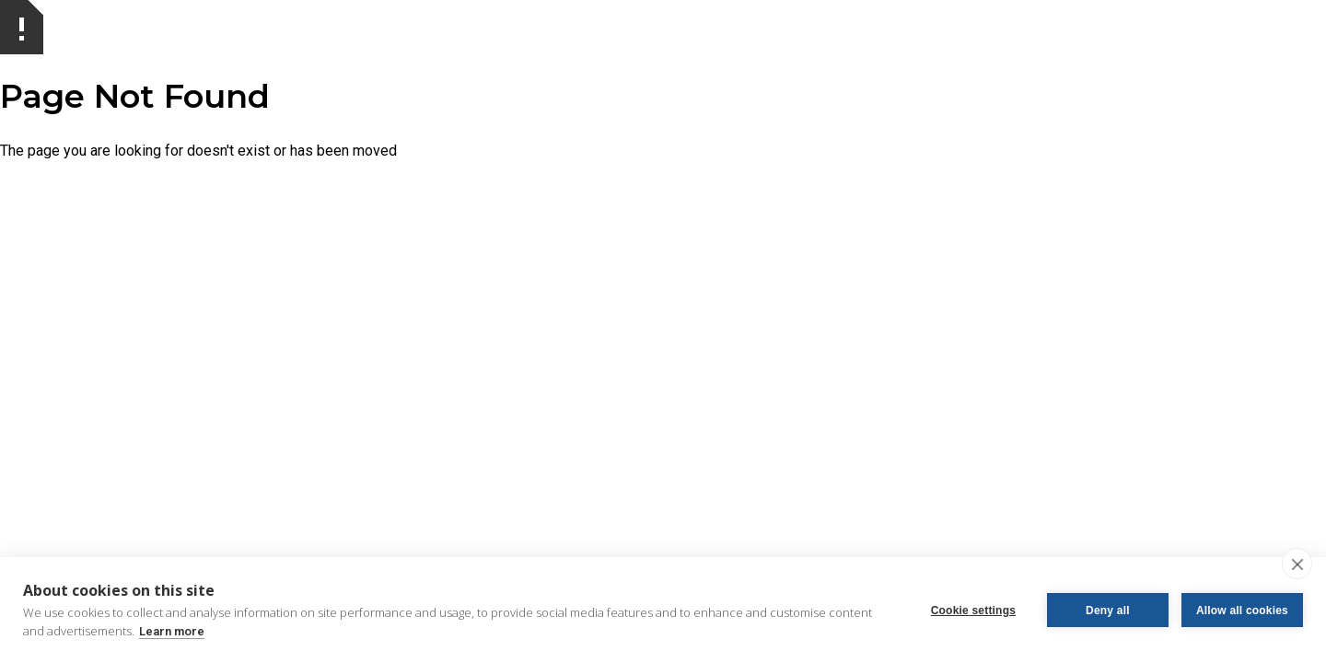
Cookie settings (973, 610)
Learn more (171, 631)
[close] (1297, 563)
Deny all (1108, 610)
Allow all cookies (1242, 610)
